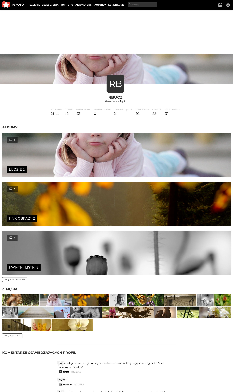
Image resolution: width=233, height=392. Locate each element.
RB (115, 83)
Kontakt (70, 380)
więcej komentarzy (16, 359)
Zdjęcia (9, 191)
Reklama (55, 380)
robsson (67, 317)
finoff (66, 305)
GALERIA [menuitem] (34, 4)
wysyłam (165, 346)
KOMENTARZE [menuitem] (116, 4)
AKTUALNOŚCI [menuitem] (83, 4)
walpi (66, 334)
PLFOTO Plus (28, 380)
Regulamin (10, 385)
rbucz (115, 97)
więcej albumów (15, 181)
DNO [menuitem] (70, 4)
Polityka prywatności (32, 385)
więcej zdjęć (12, 269)
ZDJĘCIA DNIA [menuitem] (50, 4)
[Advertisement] (116, 32)
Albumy (9, 127)
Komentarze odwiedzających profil (39, 286)
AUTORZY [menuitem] (100, 4)
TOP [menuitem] (63, 4)
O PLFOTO (10, 380)
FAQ (43, 380)
